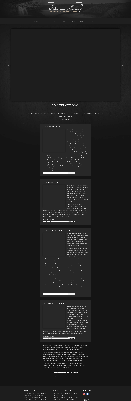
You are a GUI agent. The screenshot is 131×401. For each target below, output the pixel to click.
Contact (94, 21)
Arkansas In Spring (71, 363)
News (74, 21)
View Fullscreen (65, 116)
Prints (65, 21)
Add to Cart (71, 169)
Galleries (37, 21)
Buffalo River (66, 119)
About (56, 21)
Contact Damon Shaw (90, 398)
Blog (47, 21)
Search (83, 21)
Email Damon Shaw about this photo (65, 358)
